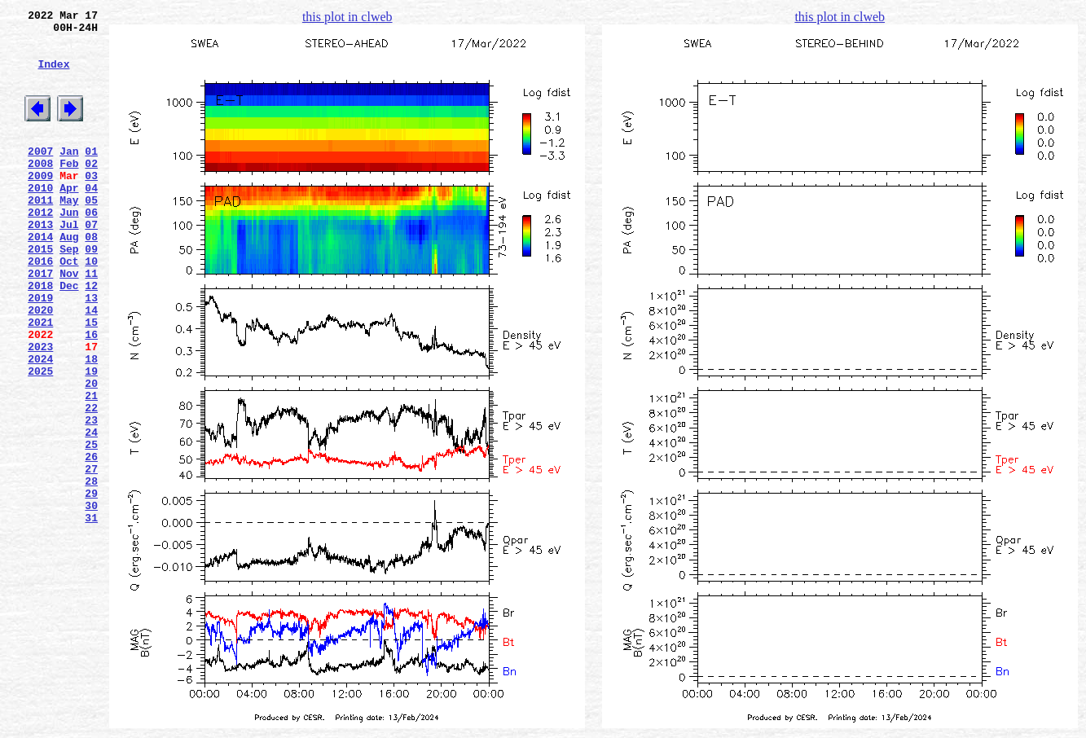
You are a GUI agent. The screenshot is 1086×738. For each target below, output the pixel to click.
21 (91, 468)
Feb (68, 189)
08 (91, 277)
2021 (40, 380)
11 (91, 321)
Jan (68, 175)
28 (91, 571)
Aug (68, 277)
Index (53, 75)
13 (91, 351)
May (68, 233)
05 (91, 233)
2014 (40, 277)
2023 (40, 409)
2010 (40, 219)
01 (91, 175)
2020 (40, 365)
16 (91, 395)
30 (91, 600)
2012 (40, 248)
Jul (68, 263)
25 (91, 527)
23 (91, 497)
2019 (40, 351)
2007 (40, 175)
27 (91, 556)
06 (91, 248)
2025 (40, 439)
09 (91, 292)
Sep (68, 292)
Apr (68, 219)
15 (91, 380)
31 (91, 615)
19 (91, 439)
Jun (68, 248)
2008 (40, 189)
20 (91, 453)
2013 (40, 263)
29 (91, 585)
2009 (40, 204)
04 (91, 219)
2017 (40, 321)
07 (91, 263)
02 (91, 189)
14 (91, 365)
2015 (40, 292)
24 (91, 512)
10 (91, 307)
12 (91, 336)
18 (91, 424)
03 (91, 204)
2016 (40, 307)
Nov (68, 321)
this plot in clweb (347, 17)
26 (91, 541)
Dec (68, 336)
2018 (40, 336)
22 (91, 483)
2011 (40, 233)
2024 (40, 424)
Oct (68, 307)
